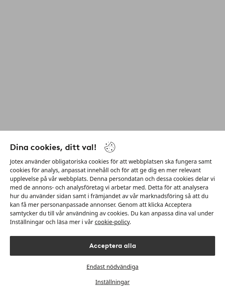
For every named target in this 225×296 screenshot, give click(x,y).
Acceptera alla (112, 246)
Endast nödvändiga (112, 267)
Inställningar (112, 282)
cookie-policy (112, 222)
